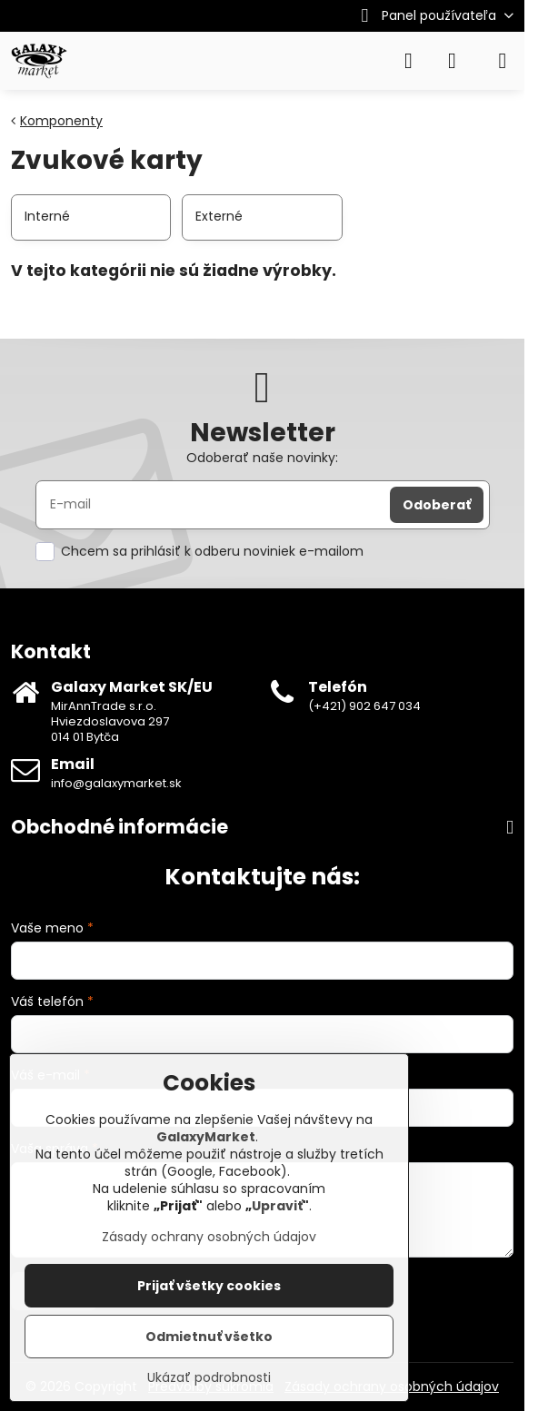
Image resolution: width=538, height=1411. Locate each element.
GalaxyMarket (205, 1137)
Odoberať (437, 505)
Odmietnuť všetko (209, 1336)
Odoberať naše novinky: (262, 458)
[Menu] (502, 61)
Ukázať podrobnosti (209, 1377)
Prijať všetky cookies (209, 1286)
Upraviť (277, 1206)
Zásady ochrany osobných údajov (209, 1237)
